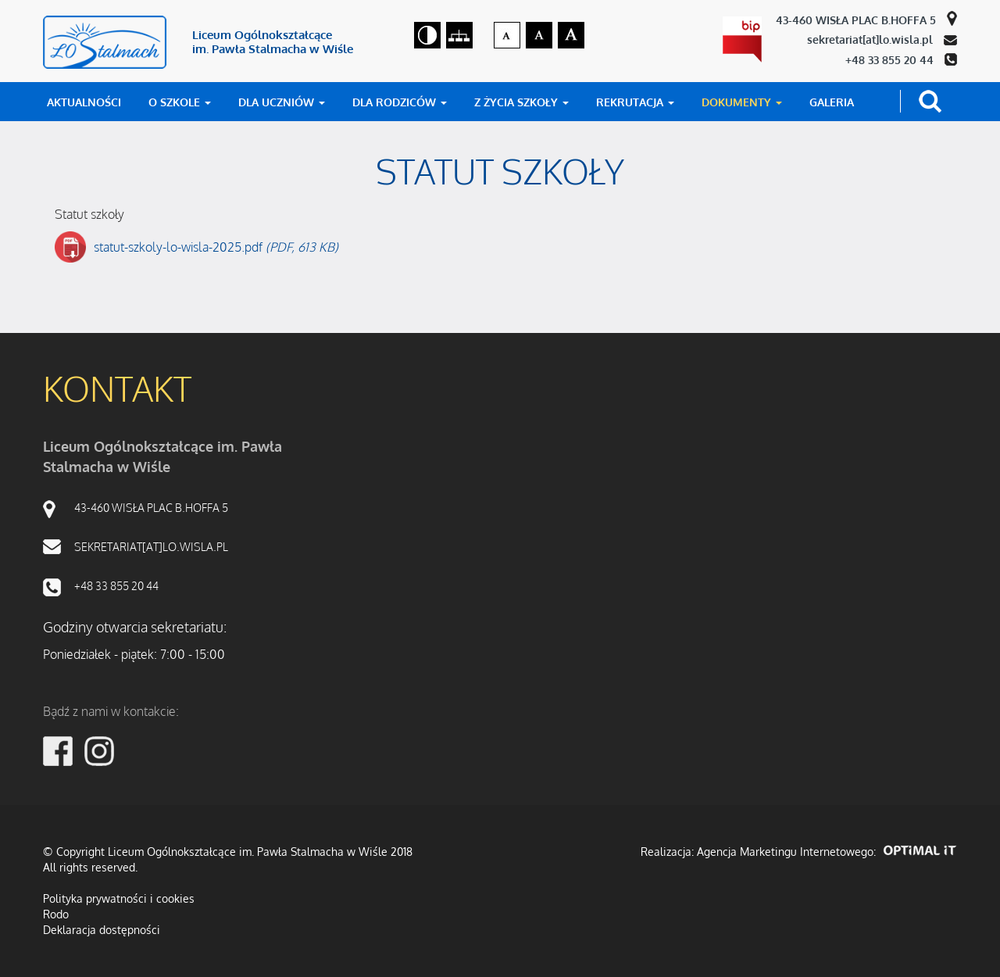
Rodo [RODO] (56, 914)
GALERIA (831, 102)
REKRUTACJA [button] (635, 102)
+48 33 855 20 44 (891, 59)
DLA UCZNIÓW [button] (281, 102)
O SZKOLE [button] (179, 102)
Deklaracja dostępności (101, 929)
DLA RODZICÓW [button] (399, 102)
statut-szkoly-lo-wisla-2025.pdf (216, 247)
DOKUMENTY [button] (742, 102)
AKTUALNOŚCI (84, 102)
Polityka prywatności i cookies (119, 898)
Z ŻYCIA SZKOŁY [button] (521, 102)
